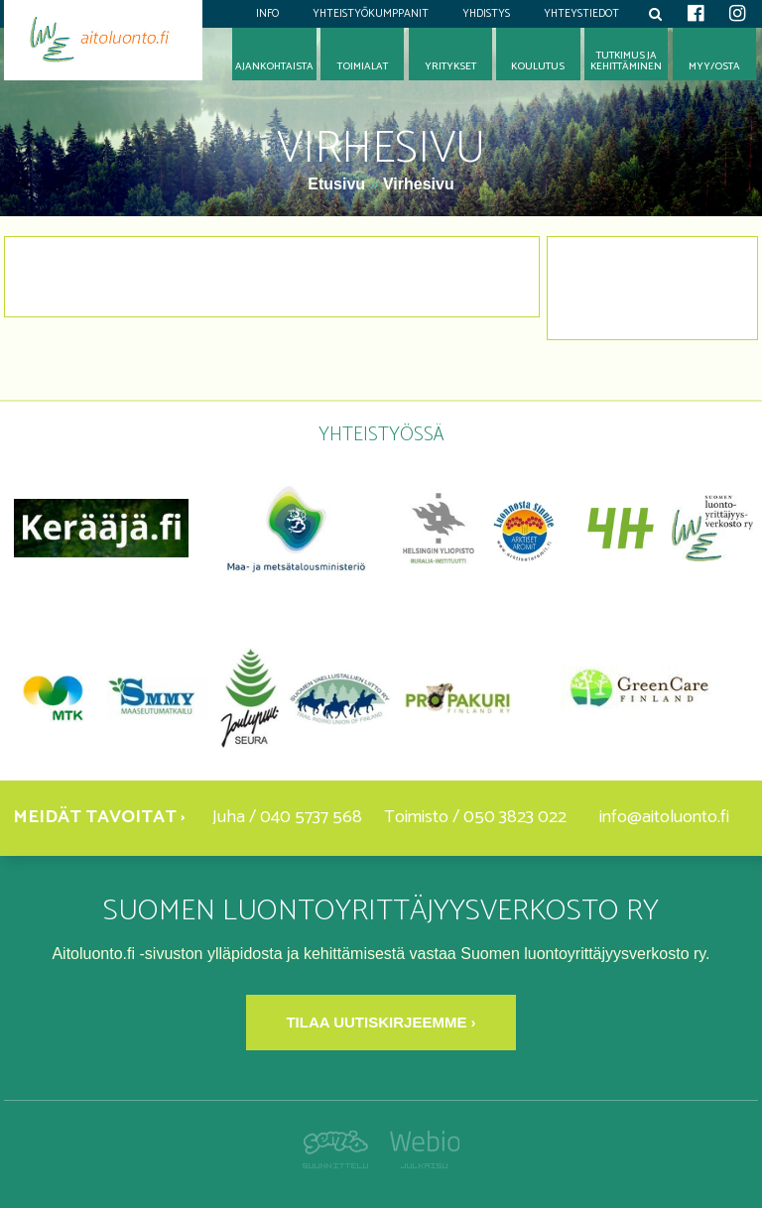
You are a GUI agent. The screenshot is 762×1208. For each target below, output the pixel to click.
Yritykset (450, 67)
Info (267, 14)
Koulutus (538, 67)
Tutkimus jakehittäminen (626, 61)
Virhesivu (418, 184)
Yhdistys (486, 14)
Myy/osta (714, 67)
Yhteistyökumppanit (371, 14)
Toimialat (362, 67)
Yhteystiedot (581, 14)
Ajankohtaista (274, 67)
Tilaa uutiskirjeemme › (380, 1022)
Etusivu (338, 184)
